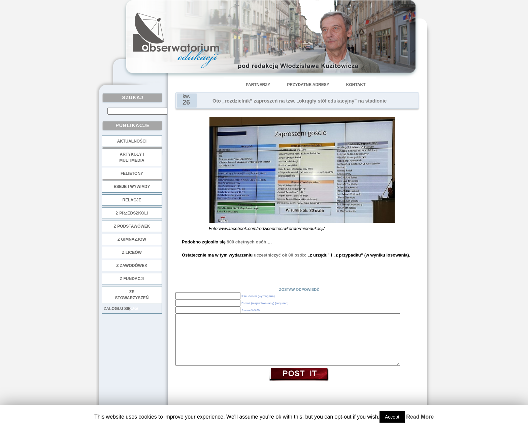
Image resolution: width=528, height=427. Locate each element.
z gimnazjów (132, 239)
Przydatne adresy (308, 84)
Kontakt (356, 84)
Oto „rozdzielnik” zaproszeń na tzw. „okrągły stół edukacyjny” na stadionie (299, 101)
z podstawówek (132, 226)
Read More (420, 417)
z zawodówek (131, 265)
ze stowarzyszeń (132, 294)
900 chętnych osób (246, 241)
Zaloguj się (117, 308)
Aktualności (131, 141)
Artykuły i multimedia (131, 157)
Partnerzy (258, 84)
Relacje (131, 200)
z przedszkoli (132, 213)
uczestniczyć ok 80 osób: (279, 255)
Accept (392, 417)
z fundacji (132, 278)
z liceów (132, 252)
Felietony (132, 173)
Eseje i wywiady (131, 186)
